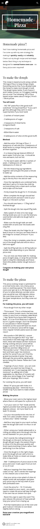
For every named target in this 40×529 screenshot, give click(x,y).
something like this (11, 387)
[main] (20, 22)
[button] (2, 3)
